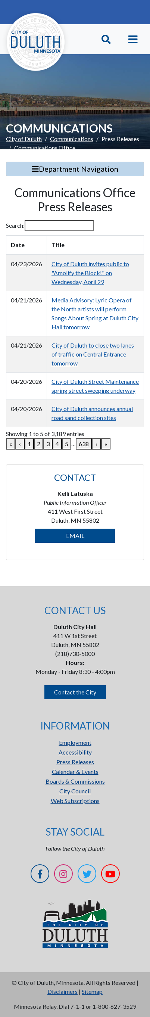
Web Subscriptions (75, 800)
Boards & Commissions (75, 781)
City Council (75, 790)
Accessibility (75, 752)
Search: (15, 225)
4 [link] (57, 443)
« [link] (10, 443)
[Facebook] (40, 874)
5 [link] (66, 443)
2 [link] (38, 443)
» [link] (105, 443)
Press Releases (75, 761)
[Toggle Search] (106, 39)
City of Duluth (24, 138)
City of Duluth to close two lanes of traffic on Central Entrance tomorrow (92, 354)
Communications (71, 138)
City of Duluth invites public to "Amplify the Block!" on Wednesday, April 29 (90, 272)
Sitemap (92, 991)
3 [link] (48, 443)
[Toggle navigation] (133, 39)
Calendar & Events (75, 771)
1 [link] (29, 443)
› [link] (96, 443)
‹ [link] (20, 443)
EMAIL (75, 535)
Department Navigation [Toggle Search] (75, 168)
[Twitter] (87, 874)
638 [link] (84, 443)
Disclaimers (62, 991)
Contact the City (75, 692)
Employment (75, 742)
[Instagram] (63, 874)
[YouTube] (110, 874)
